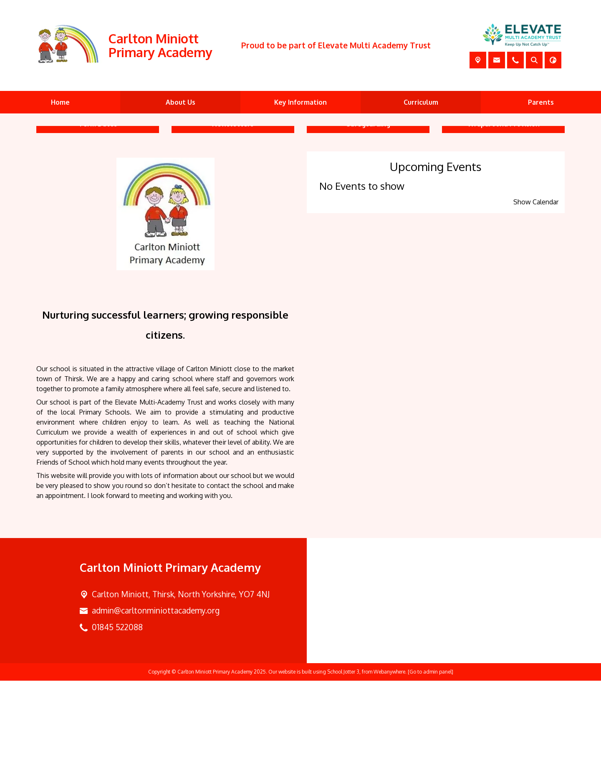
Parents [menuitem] (541, 102)
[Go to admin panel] (430, 753)
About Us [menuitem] (180, 102)
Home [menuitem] (60, 102)
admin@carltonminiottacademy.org (156, 692)
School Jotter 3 (343, 753)
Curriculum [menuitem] (421, 102)
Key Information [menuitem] (300, 102)
